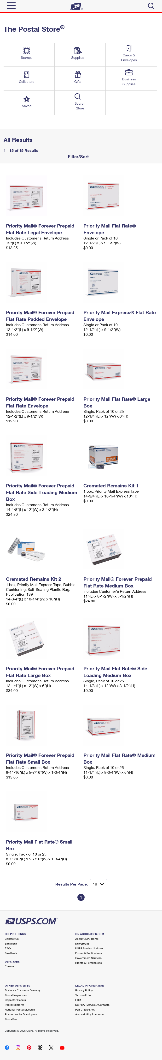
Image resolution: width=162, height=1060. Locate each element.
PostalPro (11, 1019)
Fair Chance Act (85, 1009)
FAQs (8, 948)
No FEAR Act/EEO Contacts (92, 1004)
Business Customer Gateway (22, 990)
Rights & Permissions (88, 962)
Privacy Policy (84, 990)
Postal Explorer (14, 1004)
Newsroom (82, 943)
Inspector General (16, 999)
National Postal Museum (20, 1009)
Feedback (11, 953)
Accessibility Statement (89, 1014)
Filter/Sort (78, 156)
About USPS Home (86, 938)
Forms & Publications (88, 953)
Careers (9, 966)
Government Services (88, 957)
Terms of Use (83, 995)
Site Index (11, 943)
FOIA (78, 999)
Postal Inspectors (16, 995)
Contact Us (12, 938)
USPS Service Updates (89, 948)
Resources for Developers (21, 1014)
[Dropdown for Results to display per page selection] (98, 884)
